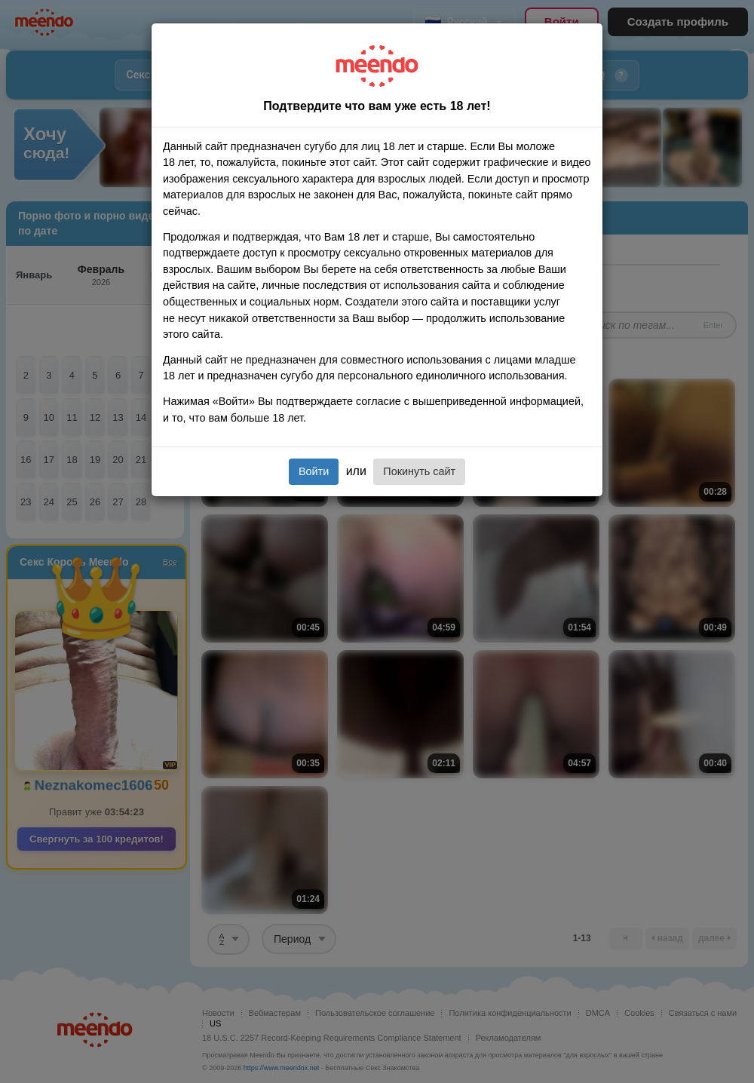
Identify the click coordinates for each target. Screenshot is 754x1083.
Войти (314, 471)
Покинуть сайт (419, 471)
